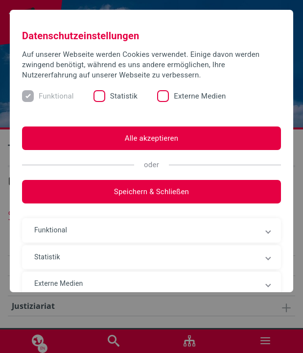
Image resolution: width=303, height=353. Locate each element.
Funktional (56, 96)
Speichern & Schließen (151, 191)
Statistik (124, 96)
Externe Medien (200, 96)
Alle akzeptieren (152, 138)
